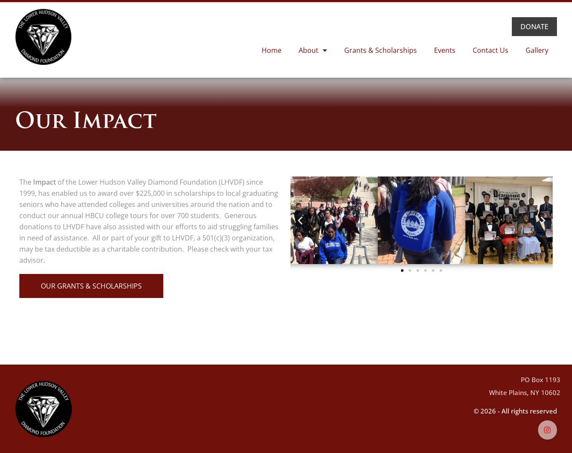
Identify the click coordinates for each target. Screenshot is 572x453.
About (313, 50)
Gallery (537, 50)
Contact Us (490, 50)
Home (271, 50)
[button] (300, 220)
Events (445, 50)
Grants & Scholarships (380, 50)
